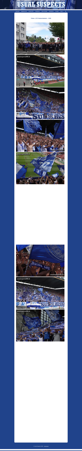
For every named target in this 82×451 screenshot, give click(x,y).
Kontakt (57, 11)
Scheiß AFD (31, 11)
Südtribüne (37, 11)
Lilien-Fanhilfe (44, 11)
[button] (63, 11)
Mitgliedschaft (24, 11)
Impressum (46, 445)
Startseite (17, 11)
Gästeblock (51, 11)
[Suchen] (65, 11)
